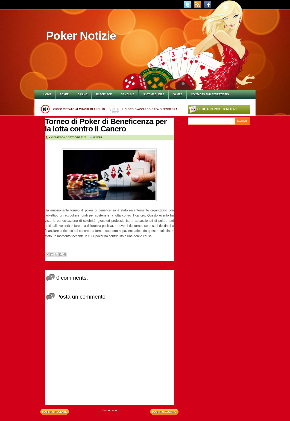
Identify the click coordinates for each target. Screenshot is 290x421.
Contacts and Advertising (210, 94)
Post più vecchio (164, 411)
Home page (110, 410)
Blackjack (104, 94)
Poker (64, 94)
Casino (83, 94)
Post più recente (54, 411)
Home (47, 94)
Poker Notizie (81, 35)
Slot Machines (153, 94)
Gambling (128, 94)
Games (177, 94)
